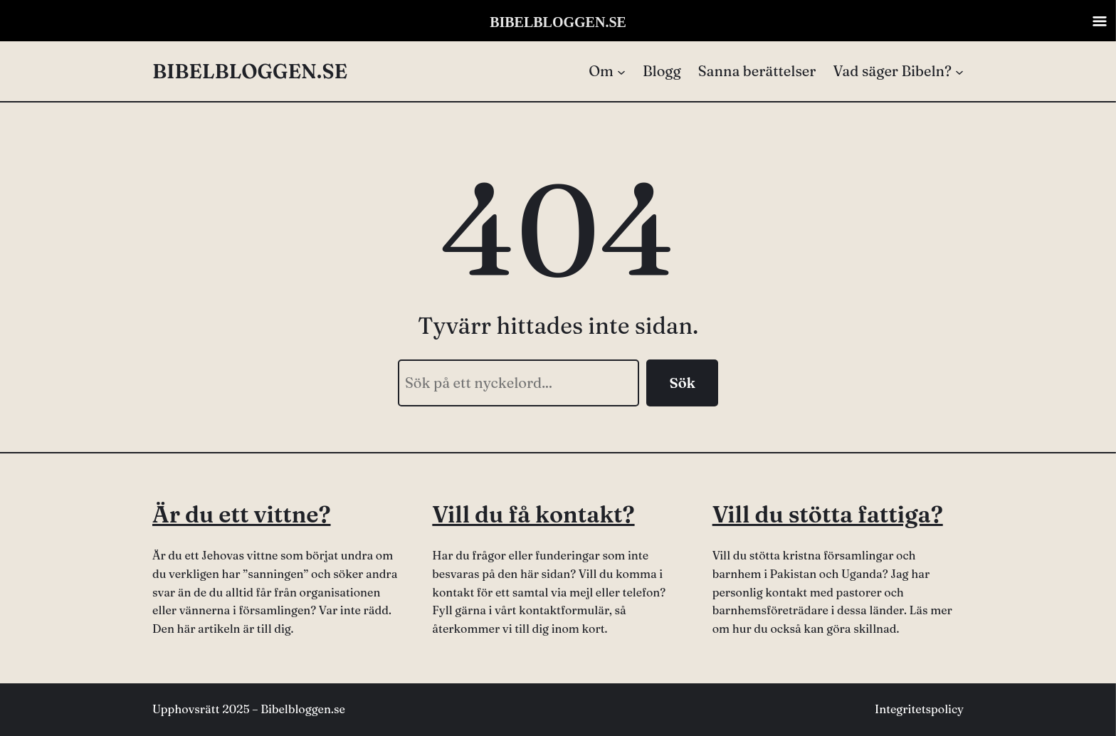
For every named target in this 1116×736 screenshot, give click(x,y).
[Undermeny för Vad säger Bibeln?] (898, 71)
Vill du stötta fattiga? (827, 514)
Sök (682, 382)
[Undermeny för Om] (607, 71)
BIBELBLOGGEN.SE (249, 71)
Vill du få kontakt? (533, 514)
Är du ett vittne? (241, 514)
